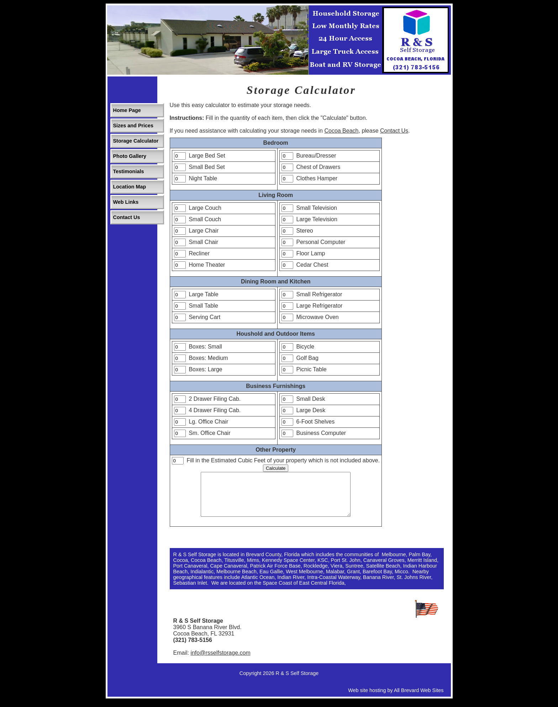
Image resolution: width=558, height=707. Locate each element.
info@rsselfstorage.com (220, 661)
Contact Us (126, 217)
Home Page (127, 110)
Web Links (126, 202)
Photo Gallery (130, 156)
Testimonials (128, 171)
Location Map (129, 187)
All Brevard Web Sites (419, 699)
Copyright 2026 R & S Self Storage (279, 682)
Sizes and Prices (133, 125)
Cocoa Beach (341, 131)
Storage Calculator (136, 141)
